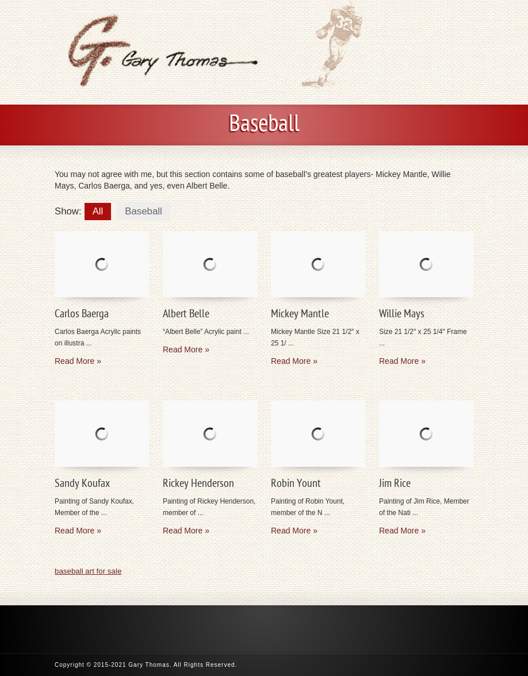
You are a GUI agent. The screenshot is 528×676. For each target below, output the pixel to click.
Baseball (143, 211)
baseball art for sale (88, 571)
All (98, 211)
